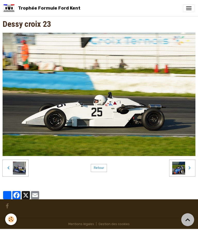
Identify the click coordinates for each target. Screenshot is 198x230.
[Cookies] (11, 219)
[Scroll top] (187, 219)
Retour (99, 168)
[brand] (43, 8)
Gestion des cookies (114, 224)
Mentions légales (81, 224)
